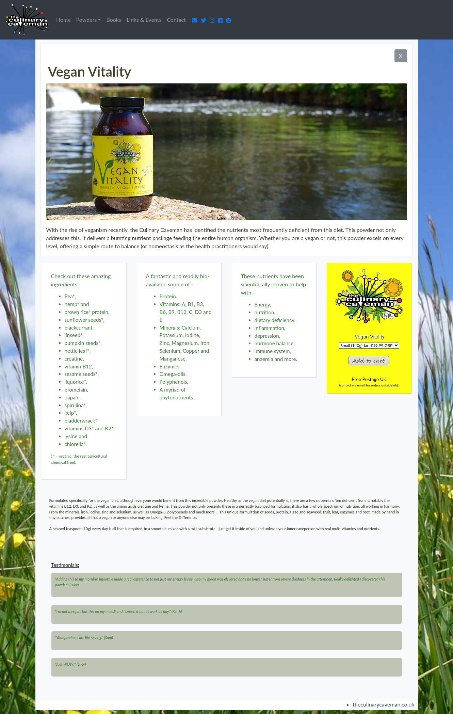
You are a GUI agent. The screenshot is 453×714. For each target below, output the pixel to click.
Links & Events (144, 19)
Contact (176, 19)
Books (113, 19)
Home (65, 19)
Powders (86, 19)
